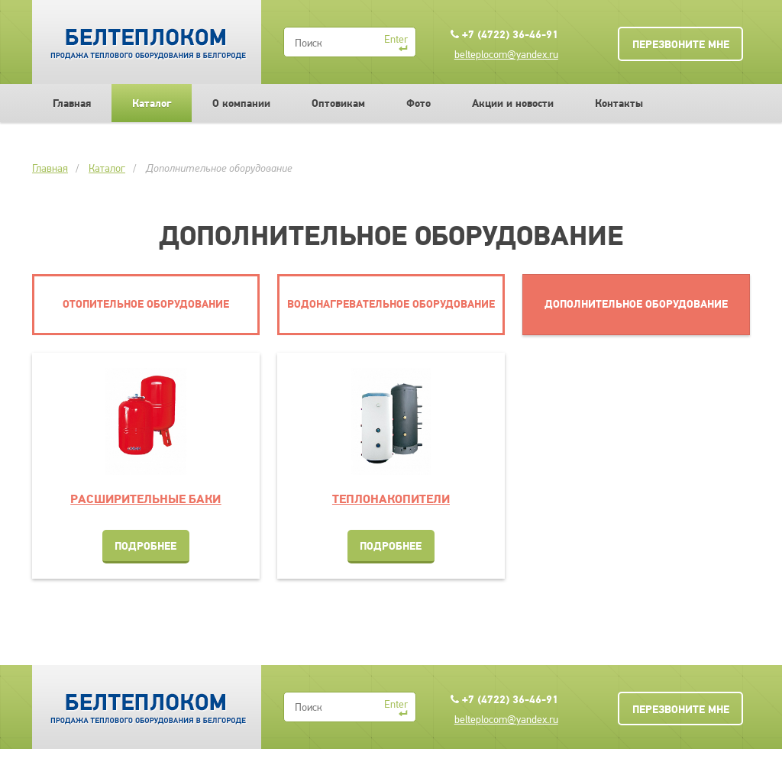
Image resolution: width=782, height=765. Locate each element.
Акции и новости (513, 103)
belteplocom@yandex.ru (506, 54)
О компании (241, 103)
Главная (72, 103)
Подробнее (145, 546)
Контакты (619, 103)
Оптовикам (338, 103)
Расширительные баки (145, 498)
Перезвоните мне (680, 44)
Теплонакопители (391, 498)
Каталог (151, 103)
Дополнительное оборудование (219, 168)
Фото (418, 103)
